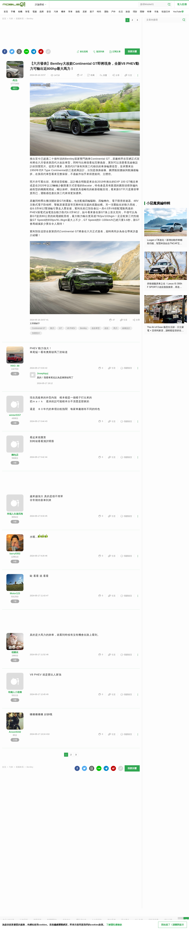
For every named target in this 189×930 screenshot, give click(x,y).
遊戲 (77, 11)
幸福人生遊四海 (15, 514)
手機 (13, 11)
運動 (106, 11)
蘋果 (42, 11)
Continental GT (38, 328)
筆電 (27, 11)
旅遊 (128, 11)
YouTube (178, 11)
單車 (70, 11)
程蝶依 (15, 652)
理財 (135, 11)
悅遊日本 (166, 11)
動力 (52, 328)
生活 (121, 11)
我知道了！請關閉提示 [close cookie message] (172, 924)
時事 (149, 11)
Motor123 (15, 593)
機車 (63, 11)
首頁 (6, 11)
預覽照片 (36, 333)
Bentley (30, 18)
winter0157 (15, 415)
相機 (20, 11)
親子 (92, 11)
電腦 (34, 11)
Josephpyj (42, 373)
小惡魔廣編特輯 (158, 203)
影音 (49, 11)
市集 (156, 11)
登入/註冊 (182, 4)
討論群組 (39, 4)
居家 (85, 11)
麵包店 (15, 455)
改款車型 (96, 328)
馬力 (115, 328)
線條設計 (126, 328)
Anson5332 (15, 732)
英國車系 (20, 18)
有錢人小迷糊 (15, 692)
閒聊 (142, 11)
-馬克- (15, 80)
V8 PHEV (71, 328)
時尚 (99, 11)
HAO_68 (15, 366)
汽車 (56, 11)
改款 (106, 328)
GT (60, 328)
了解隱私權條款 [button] (114, 924)
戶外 (113, 11)
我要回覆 (132, 51)
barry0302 (15, 553)
